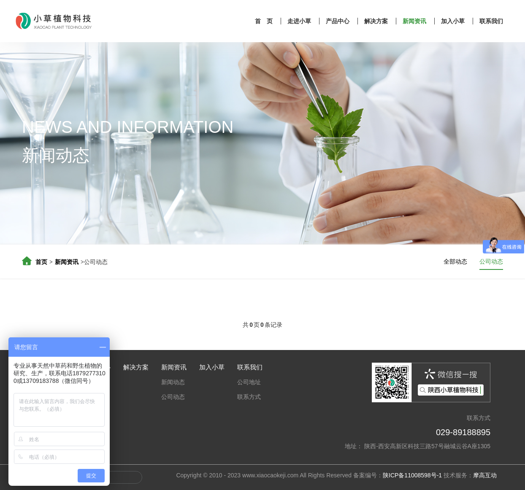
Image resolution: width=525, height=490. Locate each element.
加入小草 (453, 21)
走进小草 (300, 21)
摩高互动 (485, 475)
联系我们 (491, 21)
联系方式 (249, 396)
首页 (41, 261)
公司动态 (491, 261)
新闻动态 (173, 382)
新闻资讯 (415, 21)
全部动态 (455, 261)
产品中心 (338, 21)
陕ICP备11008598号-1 (412, 475)
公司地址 (249, 382)
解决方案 (377, 21)
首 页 (264, 21)
